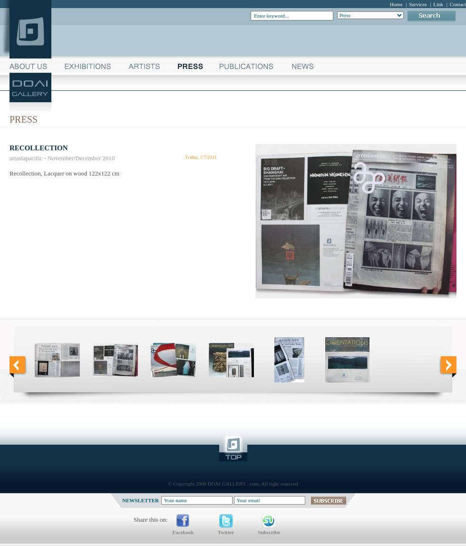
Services (418, 4)
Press (24, 119)
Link (438, 4)
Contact (458, 4)
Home (396, 4)
